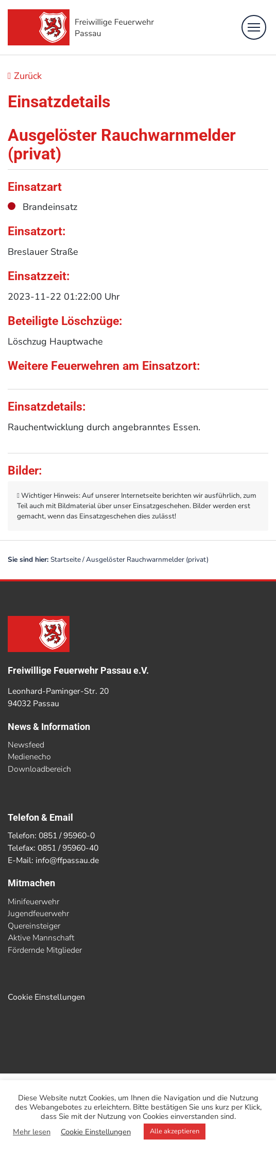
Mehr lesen (31, 1131)
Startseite (65, 559)
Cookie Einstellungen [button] (46, 997)
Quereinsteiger (34, 926)
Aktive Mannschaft (41, 937)
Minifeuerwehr (33, 901)
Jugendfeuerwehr (38, 913)
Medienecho (29, 756)
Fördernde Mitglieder (45, 950)
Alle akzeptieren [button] (174, 1131)
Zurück (25, 76)
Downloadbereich (39, 769)
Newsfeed (26, 745)
